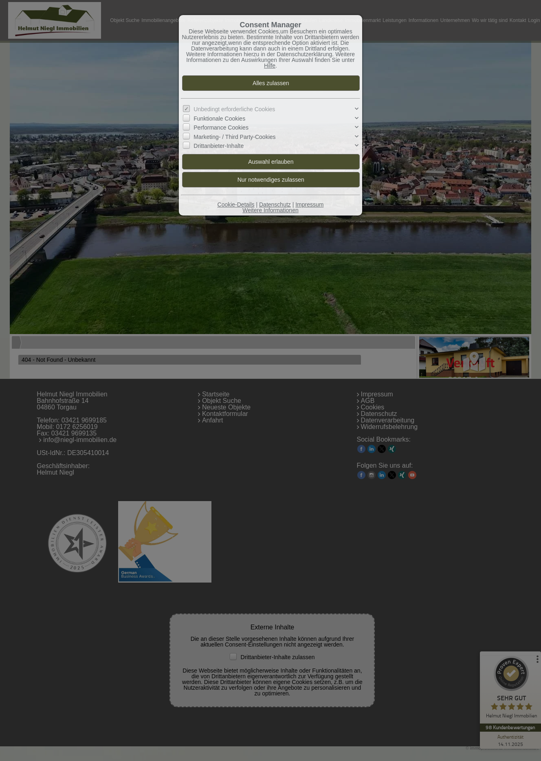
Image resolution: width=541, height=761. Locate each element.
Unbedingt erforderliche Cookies (234, 109)
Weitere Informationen (270, 210)
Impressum (309, 204)
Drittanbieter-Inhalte (219, 146)
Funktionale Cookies (219, 118)
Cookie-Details (236, 204)
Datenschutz (275, 204)
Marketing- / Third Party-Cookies (234, 136)
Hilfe (269, 65)
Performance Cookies (221, 127)
